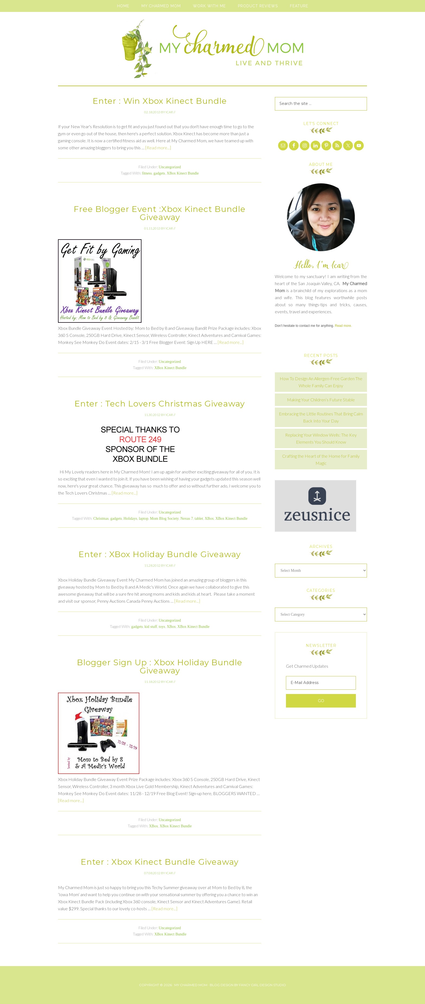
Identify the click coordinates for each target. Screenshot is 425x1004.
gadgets (159, 173)
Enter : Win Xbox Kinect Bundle (160, 101)
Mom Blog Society (164, 518)
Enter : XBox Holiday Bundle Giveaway (160, 554)
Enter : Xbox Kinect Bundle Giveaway (160, 862)
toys (162, 627)
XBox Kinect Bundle (183, 173)
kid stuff (150, 627)
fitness (147, 173)
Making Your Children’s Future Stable (321, 399)
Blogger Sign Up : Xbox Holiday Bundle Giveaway (159, 666)
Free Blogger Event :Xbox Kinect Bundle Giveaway (160, 213)
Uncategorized (170, 167)
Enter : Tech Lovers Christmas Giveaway (160, 404)
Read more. (343, 326)
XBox (209, 518)
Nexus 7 (187, 518)
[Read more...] (158, 147)
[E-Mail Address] (321, 683)
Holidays (130, 518)
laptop (143, 518)
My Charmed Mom (212, 51)
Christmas (101, 518)
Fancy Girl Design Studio (262, 985)
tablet (199, 518)
